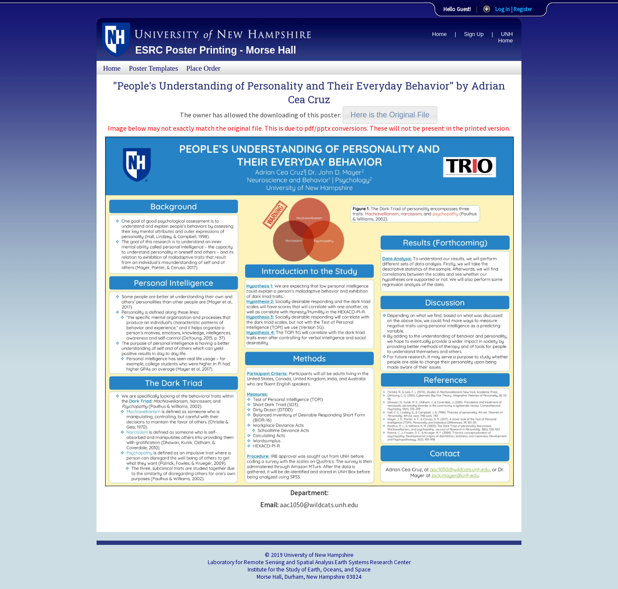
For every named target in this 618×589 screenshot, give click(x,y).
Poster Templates (153, 68)
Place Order (203, 68)
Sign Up (474, 34)
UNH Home (505, 37)
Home (439, 34)
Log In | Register (513, 9)
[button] (389, 115)
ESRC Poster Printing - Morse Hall (215, 50)
